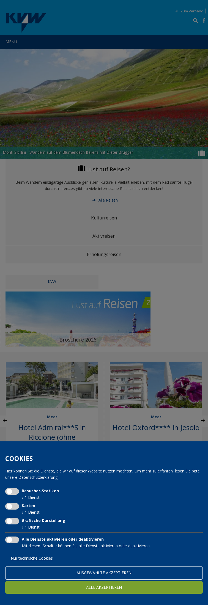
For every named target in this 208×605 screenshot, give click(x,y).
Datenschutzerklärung (38, 477)
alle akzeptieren (104, 587)
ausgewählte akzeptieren (104, 572)
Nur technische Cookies (32, 558)
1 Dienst (31, 497)
